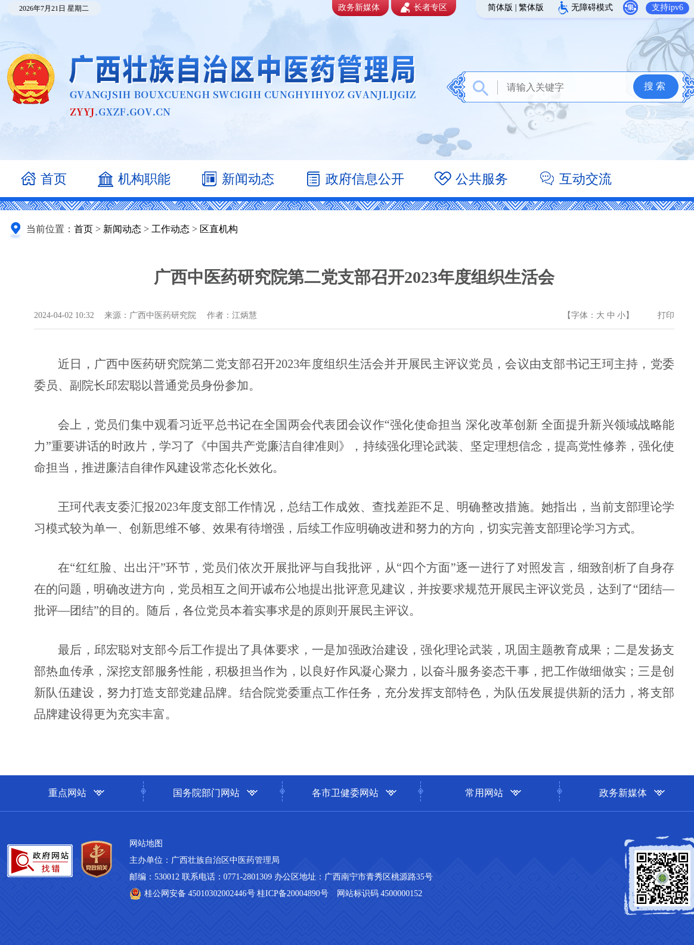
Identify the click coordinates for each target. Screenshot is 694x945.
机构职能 (134, 180)
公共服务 (471, 180)
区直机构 (219, 229)
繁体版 (531, 7)
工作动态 (170, 229)
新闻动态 (237, 180)
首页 (43, 180)
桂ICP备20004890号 (293, 893)
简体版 (500, 7)
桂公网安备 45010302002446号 (200, 893)
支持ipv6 (667, 7)
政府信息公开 (354, 180)
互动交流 (575, 180)
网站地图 (146, 843)
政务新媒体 (359, 7)
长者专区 (422, 8)
